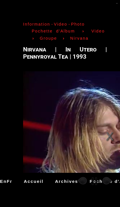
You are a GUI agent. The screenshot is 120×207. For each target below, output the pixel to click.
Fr (9, 181)
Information (36, 24)
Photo (78, 24)
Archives (66, 181)
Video (61, 24)
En (3, 181)
